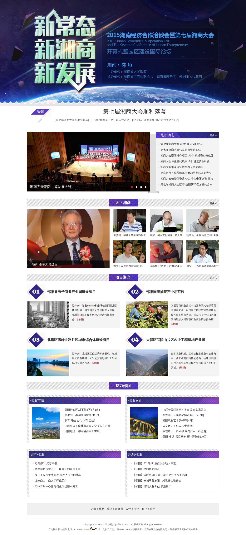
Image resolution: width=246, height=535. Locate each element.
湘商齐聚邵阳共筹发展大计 (50, 187)
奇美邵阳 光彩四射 (46, 463)
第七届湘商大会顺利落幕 (134, 111)
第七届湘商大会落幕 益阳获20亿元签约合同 (186, 184)
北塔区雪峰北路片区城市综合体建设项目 (78, 340)
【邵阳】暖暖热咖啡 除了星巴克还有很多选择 (160, 474)
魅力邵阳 (123, 386)
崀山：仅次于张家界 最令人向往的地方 (58, 474)
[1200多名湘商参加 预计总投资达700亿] (155, 120)
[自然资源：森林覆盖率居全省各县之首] (87, 425)
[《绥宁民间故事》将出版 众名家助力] (184, 409)
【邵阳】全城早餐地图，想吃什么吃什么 (157, 480)
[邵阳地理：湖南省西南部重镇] (82, 431)
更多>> (213, 135)
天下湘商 (123, 203)
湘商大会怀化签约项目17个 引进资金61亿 (185, 161)
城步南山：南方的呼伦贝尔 (51, 480)
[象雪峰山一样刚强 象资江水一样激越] (184, 431)
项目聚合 (123, 277)
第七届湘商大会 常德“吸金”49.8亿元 (181, 144)
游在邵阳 (37, 455)
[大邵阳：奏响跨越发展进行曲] (82, 415)
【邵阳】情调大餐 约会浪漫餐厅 (152, 486)
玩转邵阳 (135, 455)
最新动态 (167, 135)
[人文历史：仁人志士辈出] (177, 425)
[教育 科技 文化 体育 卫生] (79, 420)
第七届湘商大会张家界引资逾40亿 (180, 149)
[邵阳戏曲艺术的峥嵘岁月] (177, 420)
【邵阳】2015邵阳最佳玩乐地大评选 (154, 463)
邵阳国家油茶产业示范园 (165, 292)
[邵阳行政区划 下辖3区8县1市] (82, 409)
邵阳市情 (37, 401)
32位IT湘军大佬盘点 (43, 264)
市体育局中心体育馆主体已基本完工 (56, 486)
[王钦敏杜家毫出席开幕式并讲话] (110, 120)
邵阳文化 (135, 401)
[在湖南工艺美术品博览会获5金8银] (183, 415)
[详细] (80, 319)
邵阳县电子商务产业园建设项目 (71, 292)
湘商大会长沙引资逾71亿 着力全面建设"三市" (187, 178)
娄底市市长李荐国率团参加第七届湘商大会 (186, 172)
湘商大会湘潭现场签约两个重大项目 (182, 167)
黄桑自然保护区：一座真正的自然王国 (58, 469)
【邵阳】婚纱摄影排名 (146, 469)
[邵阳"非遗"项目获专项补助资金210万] (184, 436)
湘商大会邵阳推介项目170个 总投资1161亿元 (187, 155)
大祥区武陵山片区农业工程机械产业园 (175, 340)
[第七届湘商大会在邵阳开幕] (72, 120)
